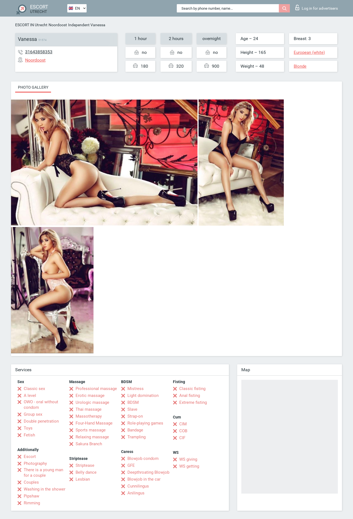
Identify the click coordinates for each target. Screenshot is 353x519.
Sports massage (91, 430)
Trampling (136, 436)
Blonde (300, 66)
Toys (28, 428)
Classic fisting (192, 388)
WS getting (189, 466)
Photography (35, 463)
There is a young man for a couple (43, 472)
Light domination (143, 395)
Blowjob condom (143, 458)
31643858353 (38, 51)
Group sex (33, 414)
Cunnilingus (138, 486)
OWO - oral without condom (41, 404)
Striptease (85, 465)
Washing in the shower (44, 489)
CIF (182, 437)
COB (183, 430)
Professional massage (96, 388)
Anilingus (136, 493)
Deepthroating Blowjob (148, 472)
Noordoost (58, 25)
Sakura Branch (89, 443)
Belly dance (86, 472)
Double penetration (41, 421)
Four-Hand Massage (94, 423)
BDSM (133, 402)
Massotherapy (89, 416)
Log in (316, 7)
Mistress (135, 388)
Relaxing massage (92, 436)
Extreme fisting (193, 402)
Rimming (32, 502)
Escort (30, 456)
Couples (31, 482)
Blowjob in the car (144, 479)
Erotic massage (90, 395)
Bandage (135, 430)
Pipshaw (31, 496)
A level (30, 395)
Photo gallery (33, 87)
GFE (131, 465)
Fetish (29, 435)
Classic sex (34, 388)
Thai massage (88, 409)
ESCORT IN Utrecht (31, 25)
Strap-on (135, 416)
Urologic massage (92, 402)
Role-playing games (145, 423)
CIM (183, 423)
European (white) (309, 52)
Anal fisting (189, 395)
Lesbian (83, 479)
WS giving (188, 459)
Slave (132, 409)
